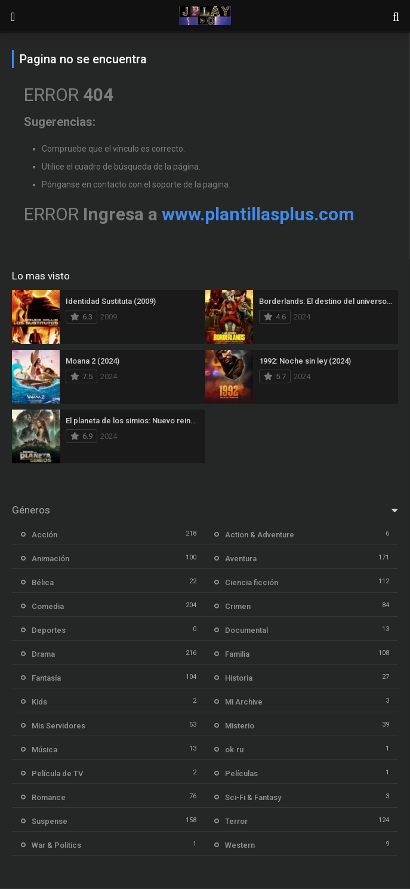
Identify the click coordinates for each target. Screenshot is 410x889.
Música (44, 749)
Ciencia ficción (251, 582)
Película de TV (57, 773)
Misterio (239, 725)
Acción (44, 534)
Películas (241, 773)
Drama (43, 654)
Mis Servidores (58, 725)
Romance (49, 797)
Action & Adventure (259, 534)
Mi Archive (244, 701)
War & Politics (56, 845)
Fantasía (46, 677)
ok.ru (234, 749)
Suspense (49, 821)
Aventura (241, 558)
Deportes (49, 630)
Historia (238, 677)
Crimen (238, 606)
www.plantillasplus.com (258, 214)
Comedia (48, 606)
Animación (50, 558)
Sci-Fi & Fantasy (253, 797)
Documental (246, 630)
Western (240, 845)
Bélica (43, 582)
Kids (39, 701)
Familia (237, 654)
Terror (236, 821)
